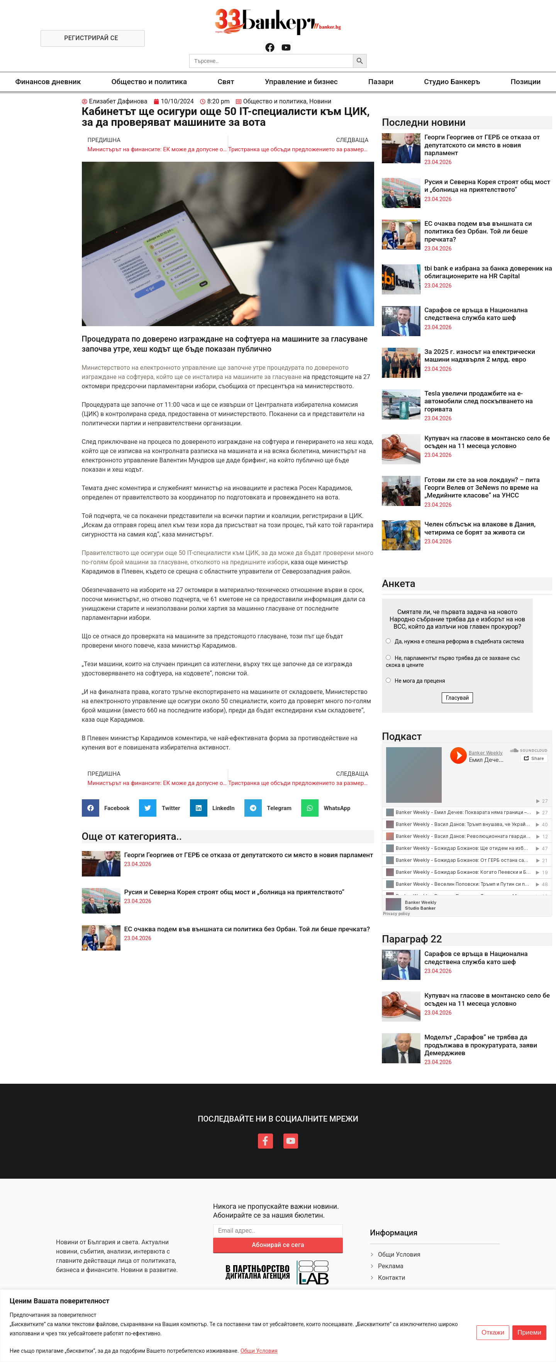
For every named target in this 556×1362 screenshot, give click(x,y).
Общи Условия (259, 1351)
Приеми (529, 1332)
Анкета (398, 583)
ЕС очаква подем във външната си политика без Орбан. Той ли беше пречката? (247, 929)
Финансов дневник (48, 81)
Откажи (492, 1332)
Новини (320, 101)
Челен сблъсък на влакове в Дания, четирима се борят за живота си (480, 528)
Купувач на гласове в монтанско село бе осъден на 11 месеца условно (487, 442)
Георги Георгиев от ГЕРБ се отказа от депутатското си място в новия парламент (248, 855)
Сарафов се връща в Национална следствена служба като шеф (475, 313)
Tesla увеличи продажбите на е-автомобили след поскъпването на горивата (478, 401)
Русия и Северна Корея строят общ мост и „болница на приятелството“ (234, 892)
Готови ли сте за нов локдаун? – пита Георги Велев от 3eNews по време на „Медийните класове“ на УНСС (482, 487)
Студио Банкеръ (452, 81)
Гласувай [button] (457, 698)
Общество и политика (149, 81)
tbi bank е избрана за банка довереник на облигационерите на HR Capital (488, 272)
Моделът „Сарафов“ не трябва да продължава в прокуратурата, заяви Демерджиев (480, 1045)
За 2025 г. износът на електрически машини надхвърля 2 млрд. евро (479, 355)
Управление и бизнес (301, 81)
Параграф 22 (412, 939)
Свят (225, 81)
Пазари (380, 81)
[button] (109, 808)
